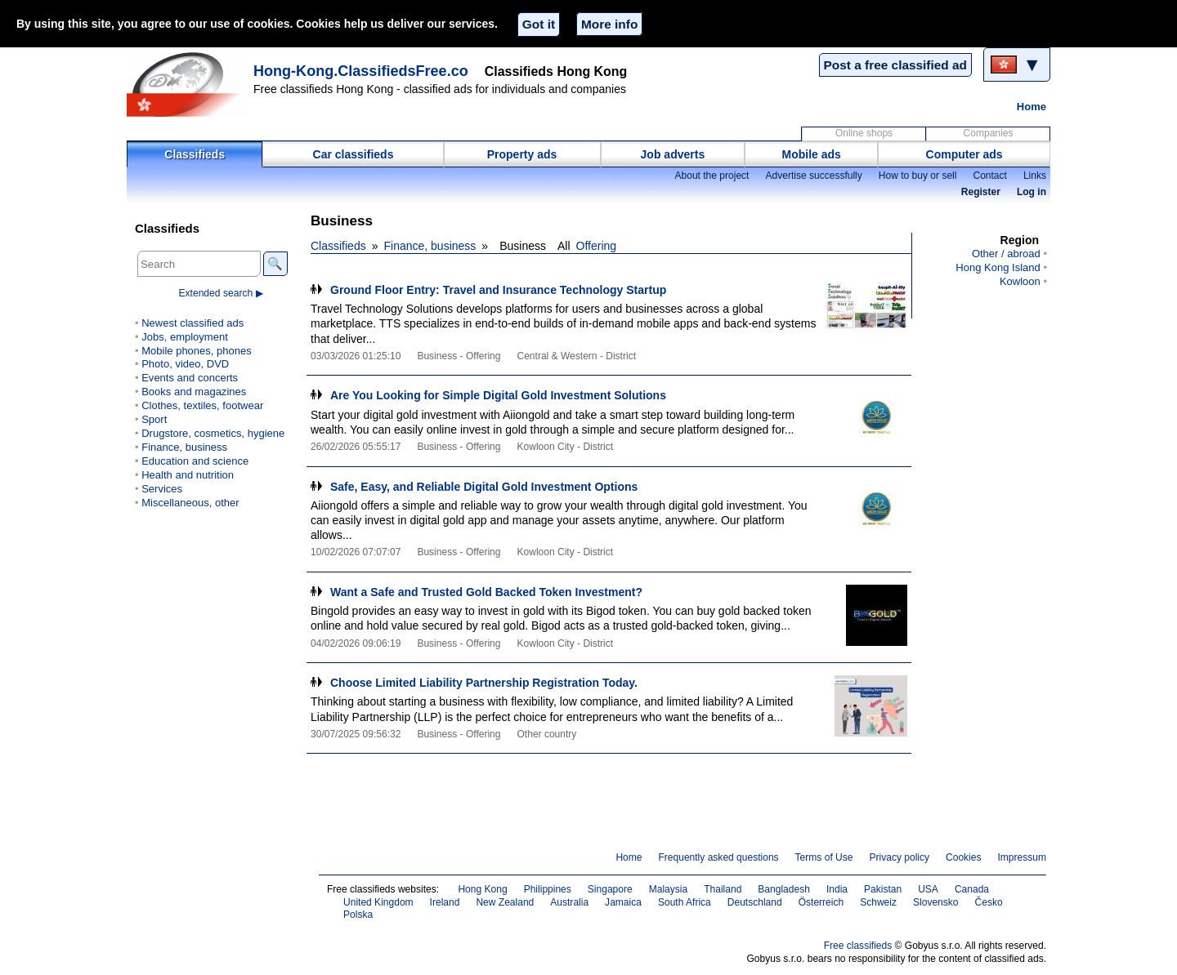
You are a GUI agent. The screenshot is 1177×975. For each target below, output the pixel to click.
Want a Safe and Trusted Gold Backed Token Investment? (486, 592)
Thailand (722, 889)
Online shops (864, 133)
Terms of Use (824, 857)
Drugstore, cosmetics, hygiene (212, 433)
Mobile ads (811, 154)
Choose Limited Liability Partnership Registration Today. (484, 682)
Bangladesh (784, 889)
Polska (358, 914)
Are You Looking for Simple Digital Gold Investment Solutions (498, 395)
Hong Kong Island (997, 267)
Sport (154, 419)
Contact (989, 175)
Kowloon (1020, 281)
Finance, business (430, 245)
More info (609, 24)
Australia (569, 902)
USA (928, 889)
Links (1034, 175)
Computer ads (964, 154)
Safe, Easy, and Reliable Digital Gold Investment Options (484, 486)
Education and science (194, 461)
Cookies (963, 857)
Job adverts (673, 154)
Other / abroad (1006, 253)
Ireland (445, 902)
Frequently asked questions (718, 857)
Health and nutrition (187, 475)
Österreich (821, 902)
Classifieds (194, 154)
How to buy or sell (918, 175)
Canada (972, 889)
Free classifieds (858, 945)
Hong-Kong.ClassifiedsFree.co (360, 71)
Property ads (522, 154)
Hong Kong (482, 889)
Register (980, 192)
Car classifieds (353, 154)
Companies (989, 133)
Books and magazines (193, 391)
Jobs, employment (184, 337)
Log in (1031, 192)
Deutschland (754, 902)
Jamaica (623, 902)
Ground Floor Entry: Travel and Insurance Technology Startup (498, 289)
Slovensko (936, 902)
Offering (596, 245)
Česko (989, 902)
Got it (538, 24)
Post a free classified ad (895, 65)
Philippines (547, 889)
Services (161, 489)
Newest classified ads (192, 323)
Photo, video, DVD (185, 364)
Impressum (1022, 857)
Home (1031, 106)
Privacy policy (899, 857)
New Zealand (505, 902)
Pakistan (883, 889)
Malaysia (668, 889)
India (837, 889)
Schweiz (878, 902)
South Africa (684, 902)
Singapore (610, 889)
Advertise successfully (813, 175)
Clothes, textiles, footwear (202, 405)
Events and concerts (189, 378)
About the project (711, 175)
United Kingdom (378, 902)
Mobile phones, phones (196, 351)
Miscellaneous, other (190, 502)
